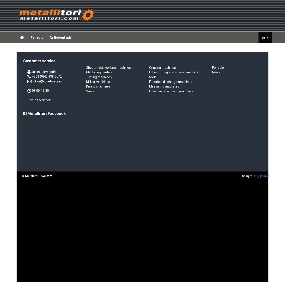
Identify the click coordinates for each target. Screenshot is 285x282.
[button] (265, 37)
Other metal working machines (171, 91)
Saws (90, 91)
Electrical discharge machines (170, 82)
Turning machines (99, 77)
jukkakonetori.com (47, 81)
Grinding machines (162, 68)
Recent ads (61, 38)
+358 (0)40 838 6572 (47, 76)
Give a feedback (39, 100)
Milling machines (98, 82)
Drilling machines (98, 86)
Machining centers (99, 72)
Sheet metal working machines (108, 68)
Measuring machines (164, 86)
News (216, 72)
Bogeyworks (261, 176)
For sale (37, 38)
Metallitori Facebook (44, 113)
